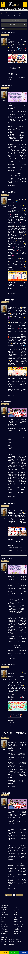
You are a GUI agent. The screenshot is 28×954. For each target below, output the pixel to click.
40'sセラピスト (4, 919)
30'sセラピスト (4, 917)
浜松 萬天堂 (18, 943)
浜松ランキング (17, 914)
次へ (21, 895)
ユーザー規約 (16, 912)
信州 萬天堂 (11, 939)
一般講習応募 (16, 919)
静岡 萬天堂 (11, 943)
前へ (7, 895)
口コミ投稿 (14, 952)
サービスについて (5, 909)
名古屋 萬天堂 (4, 944)
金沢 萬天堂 (18, 941)
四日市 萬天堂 (11, 944)
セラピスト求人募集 (18, 917)
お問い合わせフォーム (18, 924)
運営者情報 (16, 929)
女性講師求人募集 (17, 921)
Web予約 (23, 952)
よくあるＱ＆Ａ (4, 926)
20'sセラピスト (4, 916)
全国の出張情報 (4, 931)
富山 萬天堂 (3, 941)
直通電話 (4, 952)
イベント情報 (4, 929)
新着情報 (3, 928)
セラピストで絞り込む (13, 25)
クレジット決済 (17, 907)
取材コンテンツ (4, 933)
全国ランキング (17, 916)
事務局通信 (16, 933)
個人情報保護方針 (17, 931)
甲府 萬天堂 (18, 939)
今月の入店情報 (4, 914)
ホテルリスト (16, 910)
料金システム (4, 910)
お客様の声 (3, 921)
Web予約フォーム (17, 928)
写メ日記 (3, 923)
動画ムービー (4, 924)
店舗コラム (16, 909)
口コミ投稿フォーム (18, 926)
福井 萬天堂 (11, 941)
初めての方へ (4, 907)
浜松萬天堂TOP (17, 923)
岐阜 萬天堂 (3, 943)
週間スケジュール (5, 912)
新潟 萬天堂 (3, 939)
